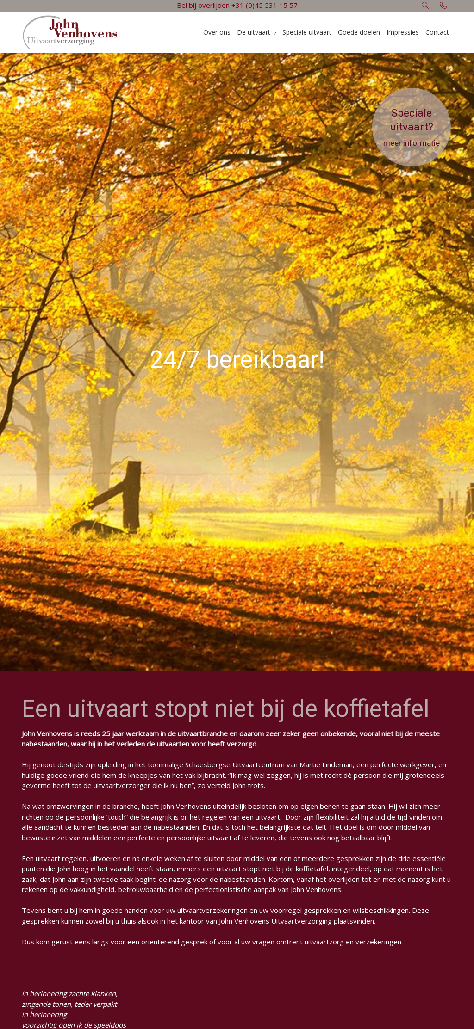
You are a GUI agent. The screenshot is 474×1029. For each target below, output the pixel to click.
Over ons (217, 32)
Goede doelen (359, 32)
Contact (437, 32)
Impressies (403, 32)
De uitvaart (253, 32)
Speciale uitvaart (306, 32)
